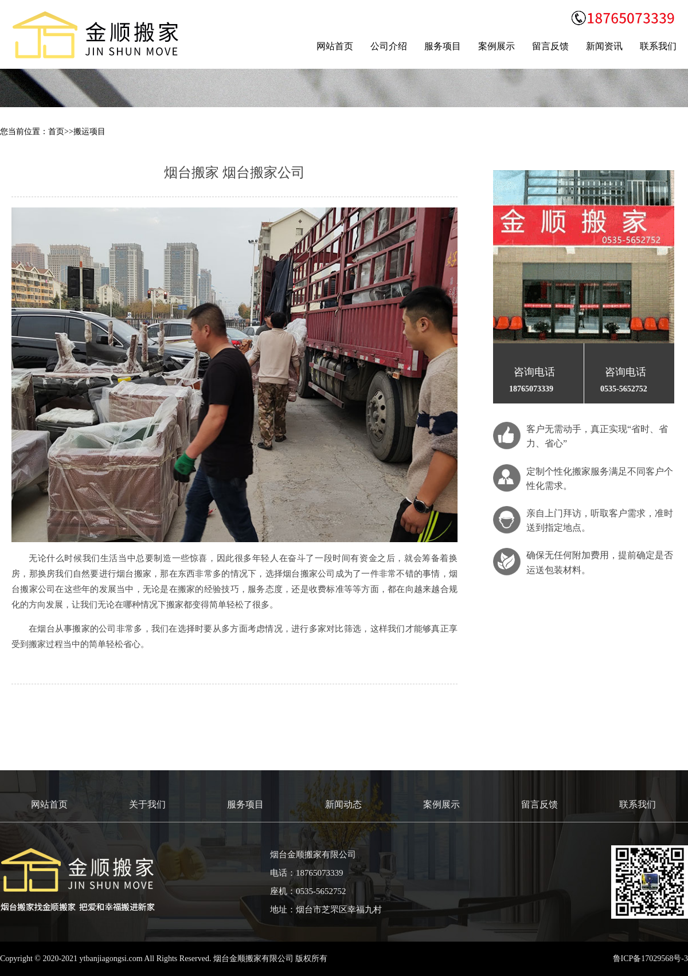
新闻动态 (343, 804)
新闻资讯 (604, 46)
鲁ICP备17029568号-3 (650, 958)
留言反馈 (550, 46)
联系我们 (658, 46)
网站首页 (334, 46)
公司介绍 (388, 46)
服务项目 (442, 46)
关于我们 (147, 804)
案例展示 (496, 46)
